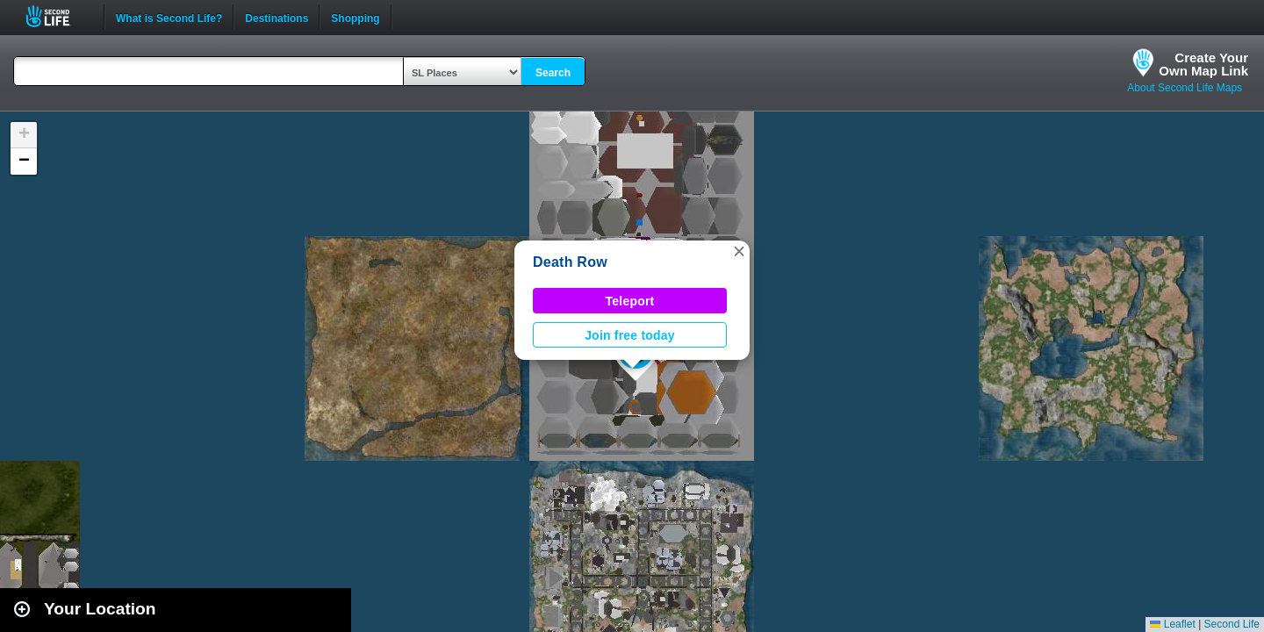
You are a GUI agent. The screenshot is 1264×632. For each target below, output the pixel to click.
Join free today (630, 335)
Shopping (355, 16)
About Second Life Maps (1184, 88)
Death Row (570, 262)
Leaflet (1172, 624)
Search (553, 73)
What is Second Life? (169, 16)
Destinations (276, 16)
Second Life (57, 16)
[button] (739, 251)
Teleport (630, 301)
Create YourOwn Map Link (1203, 64)
